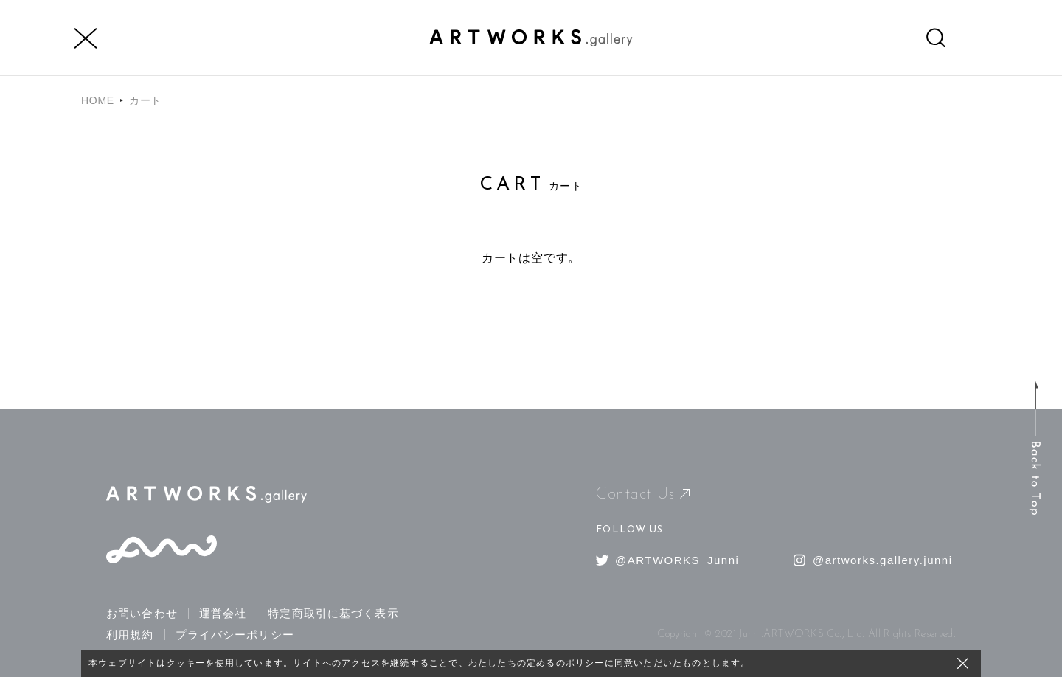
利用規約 (130, 634)
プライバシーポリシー (235, 634)
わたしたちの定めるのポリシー (536, 663)
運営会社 (223, 613)
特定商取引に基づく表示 (333, 613)
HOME (97, 100)
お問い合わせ (142, 613)
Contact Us (643, 494)
